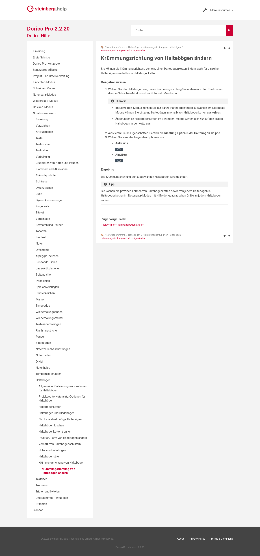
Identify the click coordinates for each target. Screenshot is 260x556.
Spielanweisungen (47, 287)
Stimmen (41, 504)
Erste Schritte (41, 57)
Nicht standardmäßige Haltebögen (60, 419)
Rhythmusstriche (46, 330)
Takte (39, 138)
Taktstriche (43, 144)
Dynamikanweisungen (49, 200)
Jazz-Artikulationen (48, 268)
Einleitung (39, 51)
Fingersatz (42, 206)
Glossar (38, 510)
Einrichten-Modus (44, 82)
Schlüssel (42, 181)
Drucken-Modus (43, 107)
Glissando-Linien (46, 262)
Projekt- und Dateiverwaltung (51, 76)
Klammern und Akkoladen (52, 169)
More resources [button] (218, 10)
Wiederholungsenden (49, 312)
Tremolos (42, 485)
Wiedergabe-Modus (45, 101)
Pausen (40, 336)
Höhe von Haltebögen (52, 450)
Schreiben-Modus (44, 88)
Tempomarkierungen (48, 374)
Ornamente (42, 250)
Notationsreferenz (116, 47)
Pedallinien (43, 281)
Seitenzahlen (44, 274)
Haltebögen (134, 47)
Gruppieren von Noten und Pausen (57, 163)
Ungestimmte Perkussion (52, 498)
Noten (39, 243)
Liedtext (41, 237)
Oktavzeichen (44, 187)
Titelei (40, 212)
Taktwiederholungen (48, 324)
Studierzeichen (45, 293)
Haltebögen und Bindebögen (56, 413)
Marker (40, 299)
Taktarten (41, 479)
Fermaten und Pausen (49, 225)
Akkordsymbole (46, 175)
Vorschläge (43, 219)
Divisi (39, 361)
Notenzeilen (43, 355)
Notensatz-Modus (44, 94)
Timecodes (43, 305)
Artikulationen (44, 132)
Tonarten (41, 231)
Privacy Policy (197, 538)
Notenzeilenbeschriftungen (53, 349)
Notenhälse (43, 367)
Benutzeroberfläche (45, 69)
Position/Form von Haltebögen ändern (122, 224)
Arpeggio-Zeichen (47, 256)
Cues (39, 194)
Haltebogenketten (50, 407)
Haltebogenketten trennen (55, 431)
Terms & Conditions (222, 538)
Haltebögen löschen (51, 425)
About (180, 538)
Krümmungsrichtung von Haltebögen (162, 47)
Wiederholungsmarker (49, 318)
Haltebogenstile (49, 456)
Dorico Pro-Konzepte (46, 63)
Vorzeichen (43, 125)
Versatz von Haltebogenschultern (60, 444)
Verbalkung (43, 156)
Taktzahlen (42, 150)
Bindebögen (43, 342)
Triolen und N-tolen (48, 491)
